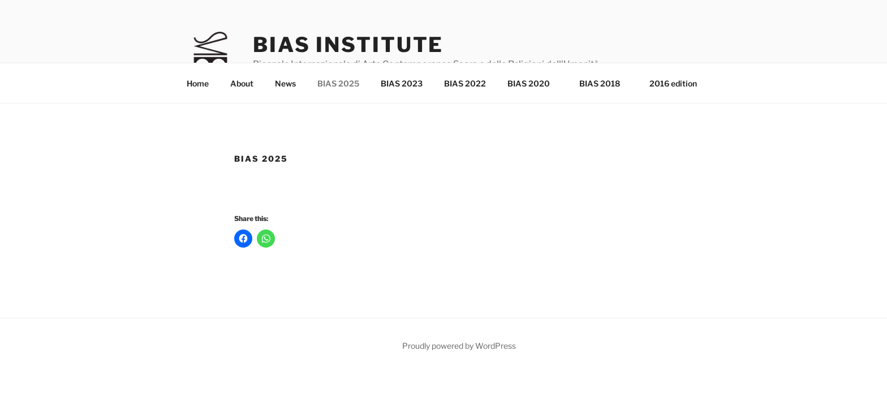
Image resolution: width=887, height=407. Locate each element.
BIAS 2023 (402, 83)
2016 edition (673, 83)
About (241, 83)
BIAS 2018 (605, 83)
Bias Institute (348, 44)
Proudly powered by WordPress (459, 345)
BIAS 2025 (338, 83)
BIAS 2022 (465, 83)
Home (198, 83)
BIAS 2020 (534, 83)
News (285, 83)
